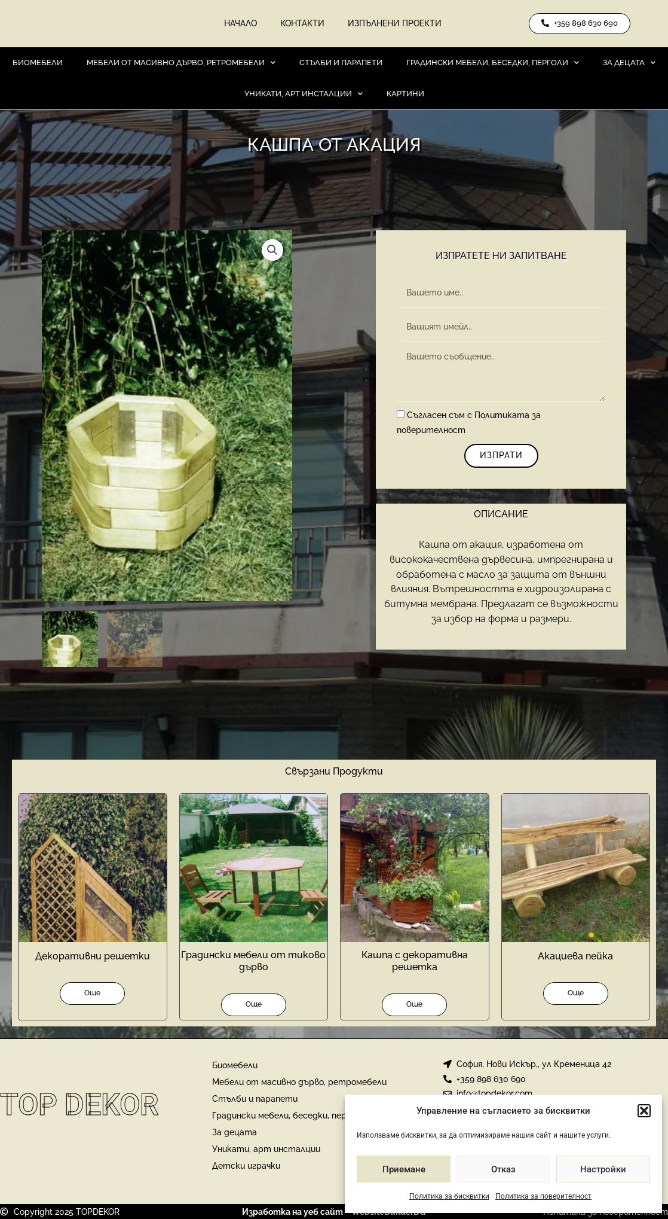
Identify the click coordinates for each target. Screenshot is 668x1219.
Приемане (403, 1169)
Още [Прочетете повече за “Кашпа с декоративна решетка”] (414, 1004)
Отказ (503, 1169)
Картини (405, 94)
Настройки (603, 1169)
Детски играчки (246, 1165)
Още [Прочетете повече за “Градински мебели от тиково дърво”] (254, 1004)
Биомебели (38, 63)
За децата (629, 63)
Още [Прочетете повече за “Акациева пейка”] (576, 993)
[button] (644, 1111)
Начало (239, 24)
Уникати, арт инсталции (303, 94)
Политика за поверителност (543, 1196)
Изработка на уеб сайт (292, 1211)
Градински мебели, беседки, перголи (492, 63)
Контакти (302, 24)
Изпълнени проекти (395, 24)
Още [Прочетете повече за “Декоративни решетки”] (92, 993)
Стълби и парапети (340, 63)
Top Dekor (79, 1104)
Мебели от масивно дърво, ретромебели (181, 63)
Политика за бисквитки (449, 1196)
